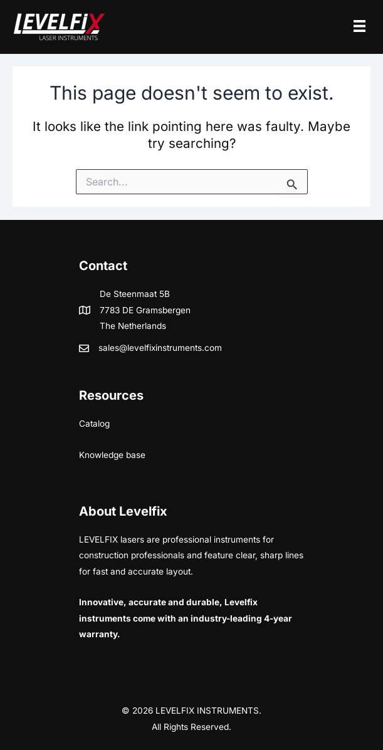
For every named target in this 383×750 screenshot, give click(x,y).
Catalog (94, 424)
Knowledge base (112, 455)
